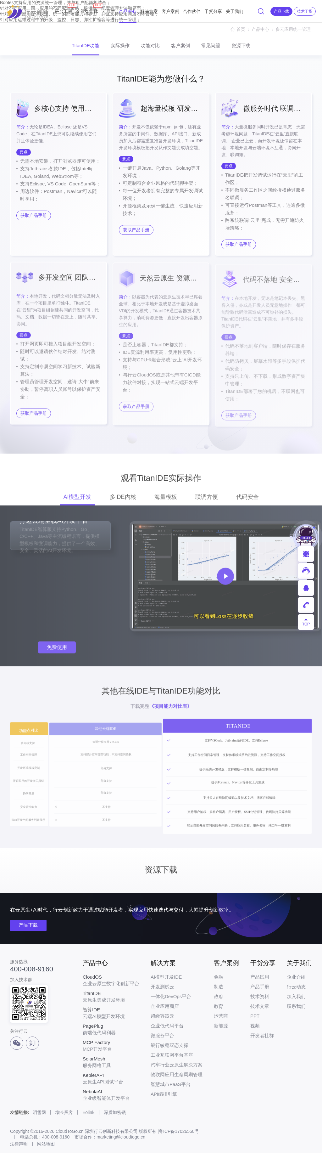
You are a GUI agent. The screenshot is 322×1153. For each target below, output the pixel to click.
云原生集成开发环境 (111, 997)
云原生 (108, 11)
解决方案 (149, 11)
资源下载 (240, 45)
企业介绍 (296, 977)
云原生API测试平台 (111, 1078)
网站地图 (46, 1143)
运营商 (221, 1016)
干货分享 (213, 11)
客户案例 (170, 11)
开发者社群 (262, 1035)
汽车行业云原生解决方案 (177, 1064)
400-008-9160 (31, 969)
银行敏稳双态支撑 (169, 1045)
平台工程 (63, 8)
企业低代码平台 (167, 1025)
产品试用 (259, 977)
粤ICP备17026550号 (179, 1131)
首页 (240, 29)
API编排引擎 (164, 1094)
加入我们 (296, 996)
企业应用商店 (165, 1006)
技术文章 (259, 1006)
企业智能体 (87, 8)
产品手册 (259, 986)
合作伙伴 (192, 11)
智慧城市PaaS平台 (171, 1084)
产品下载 (28, 925)
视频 (255, 1025)
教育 (218, 1006)
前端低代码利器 (111, 1029)
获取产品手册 (33, 215)
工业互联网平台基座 (172, 1055)
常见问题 (210, 45)
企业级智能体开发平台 (111, 1095)
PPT (254, 1016)
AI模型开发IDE (166, 977)
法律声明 (19, 1143)
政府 (218, 996)
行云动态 (296, 986)
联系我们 (296, 1006)
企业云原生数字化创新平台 (111, 980)
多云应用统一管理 (293, 29)
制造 (218, 986)
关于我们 (234, 11)
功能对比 (150, 45)
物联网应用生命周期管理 (177, 1074)
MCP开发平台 (111, 1046)
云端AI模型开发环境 (111, 1013)
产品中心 (127, 11)
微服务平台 (162, 1035)
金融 (218, 977)
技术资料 (259, 996)
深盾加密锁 (115, 1112)
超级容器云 (162, 1016)
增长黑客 (64, 1112)
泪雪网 (39, 1112)
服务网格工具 (111, 1062)
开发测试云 (162, 986)
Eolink (88, 1112)
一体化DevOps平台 (171, 996)
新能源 (221, 1025)
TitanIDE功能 (85, 45)
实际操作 (120, 45)
